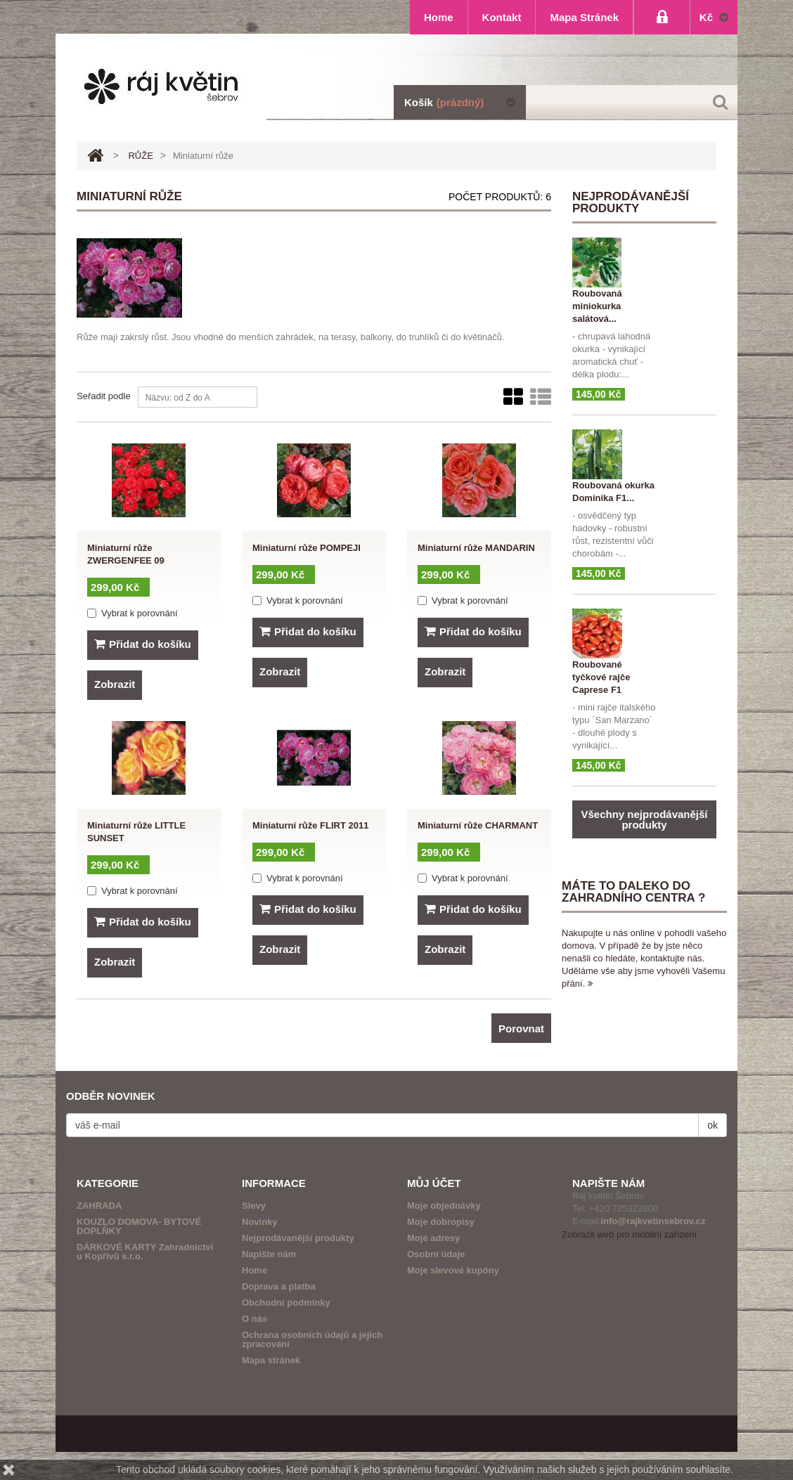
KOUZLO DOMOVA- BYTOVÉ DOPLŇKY (139, 1226)
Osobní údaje (436, 1254)
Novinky (260, 1221)
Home (254, 1270)
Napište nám (269, 1254)
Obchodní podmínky (286, 1302)
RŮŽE (140, 155)
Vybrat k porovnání (139, 613)
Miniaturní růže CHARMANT (478, 825)
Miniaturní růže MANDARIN (476, 548)
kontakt (502, 17)
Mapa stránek (271, 1360)
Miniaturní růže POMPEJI (306, 548)
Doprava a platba (279, 1286)
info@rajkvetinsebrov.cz (652, 1221)
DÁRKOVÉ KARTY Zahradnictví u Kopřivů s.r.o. (145, 1251)
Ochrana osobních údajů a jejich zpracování (312, 1339)
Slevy (254, 1205)
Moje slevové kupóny (453, 1270)
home (438, 17)
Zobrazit (114, 684)
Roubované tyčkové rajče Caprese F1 (601, 677)
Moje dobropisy (441, 1221)
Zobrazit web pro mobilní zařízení (629, 1234)
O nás (254, 1318)
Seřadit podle (104, 396)
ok (712, 1125)
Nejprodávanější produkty (298, 1238)
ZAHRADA (99, 1205)
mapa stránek (584, 17)
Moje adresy (433, 1238)
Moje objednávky (444, 1205)
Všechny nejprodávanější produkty (644, 819)
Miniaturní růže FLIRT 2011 (310, 825)
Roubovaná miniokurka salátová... (597, 306)
